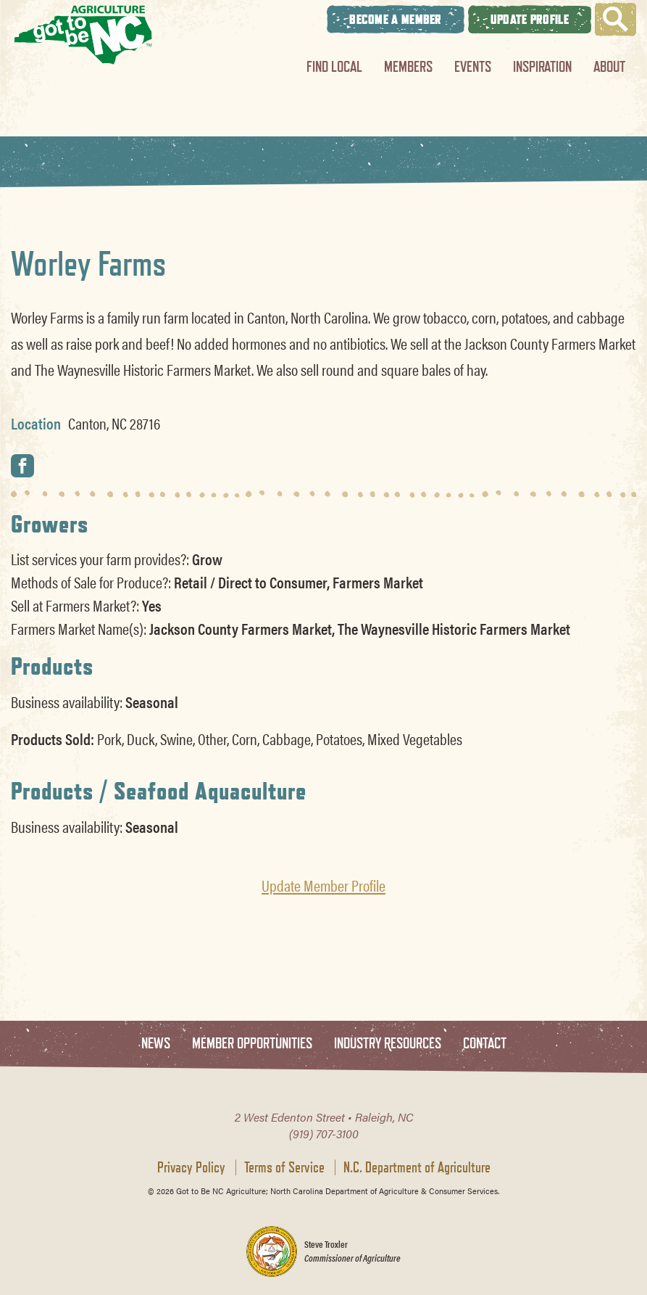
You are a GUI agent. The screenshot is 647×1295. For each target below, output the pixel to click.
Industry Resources (387, 1043)
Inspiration (542, 66)
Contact (484, 1043)
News (155, 1043)
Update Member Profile (323, 885)
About (609, 66)
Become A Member (395, 19)
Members (408, 66)
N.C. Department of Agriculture (417, 1167)
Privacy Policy (191, 1167)
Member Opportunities (252, 1043)
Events (472, 66)
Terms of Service (284, 1167)
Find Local (334, 66)
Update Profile (530, 19)
